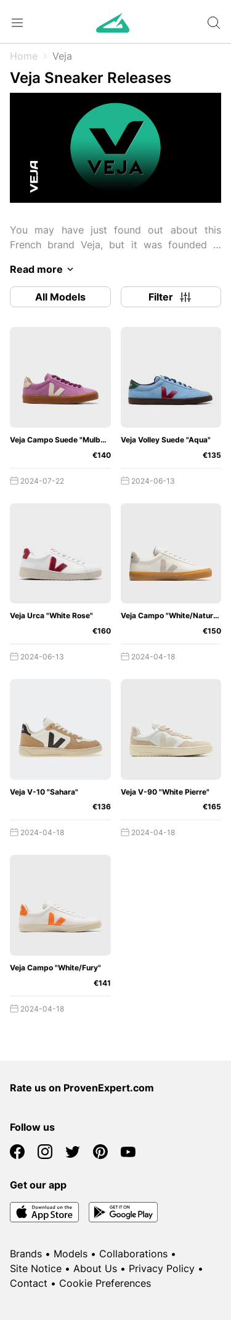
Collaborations (133, 1253)
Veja (62, 56)
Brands (26, 1253)
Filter (170, 296)
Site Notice (36, 1268)
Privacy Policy (162, 1268)
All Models (60, 297)
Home (24, 56)
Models (70, 1253)
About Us (95, 1268)
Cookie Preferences (105, 1283)
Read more (44, 269)
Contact (28, 1283)
